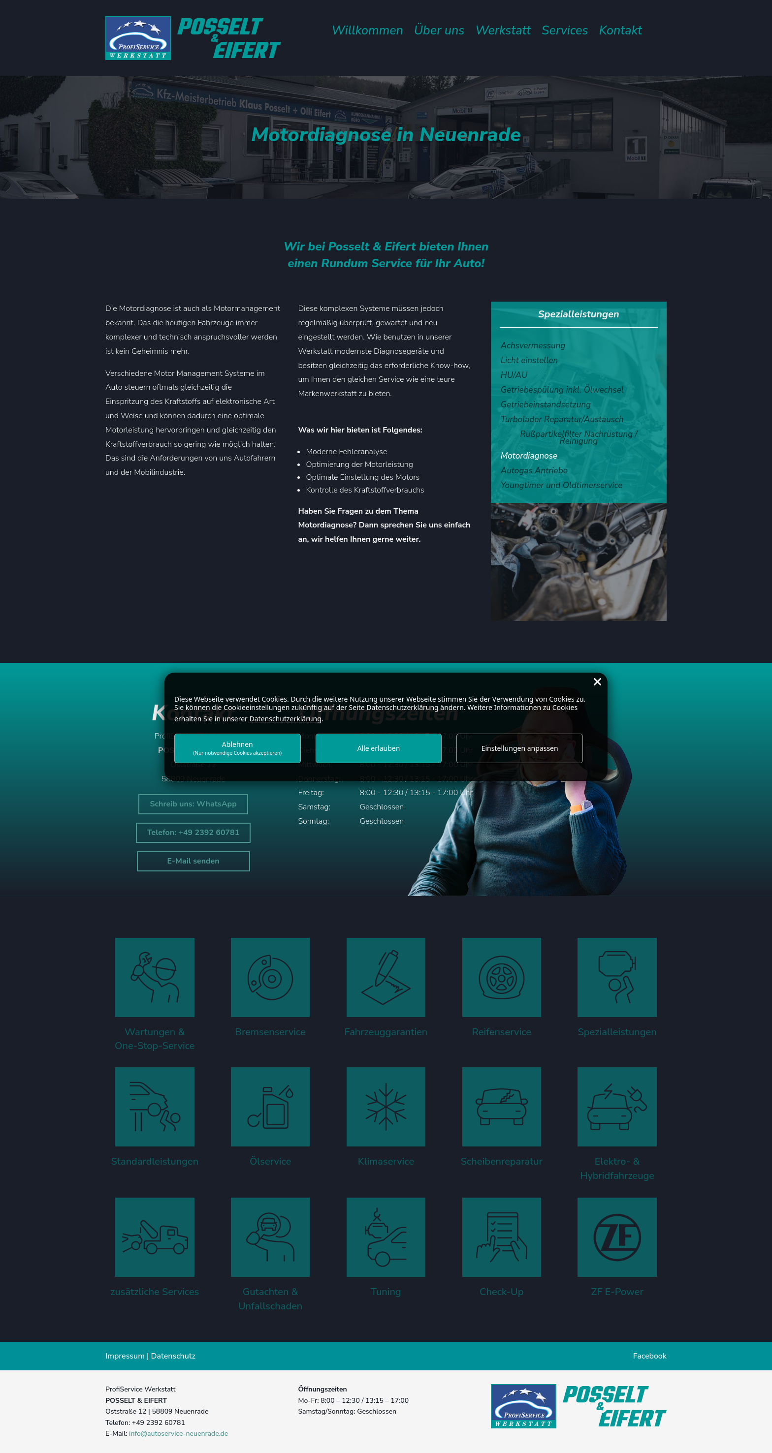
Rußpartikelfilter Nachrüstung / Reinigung (578, 439)
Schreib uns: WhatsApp (193, 804)
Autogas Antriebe (534, 471)
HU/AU (514, 376)
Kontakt (620, 32)
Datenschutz (173, 1356)
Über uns (439, 32)
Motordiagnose (529, 457)
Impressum (125, 1356)
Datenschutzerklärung (286, 718)
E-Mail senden (193, 861)
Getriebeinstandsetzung (546, 406)
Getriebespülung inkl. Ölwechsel (562, 391)
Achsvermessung (533, 346)
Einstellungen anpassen (520, 748)
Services (565, 32)
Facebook (650, 1356)
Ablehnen (237, 748)
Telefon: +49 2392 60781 (193, 832)
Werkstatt (503, 32)
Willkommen (367, 32)
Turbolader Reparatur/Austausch (562, 420)
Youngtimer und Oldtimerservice (562, 486)
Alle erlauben (378, 748)
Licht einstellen (529, 361)
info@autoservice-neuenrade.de (178, 1433)
